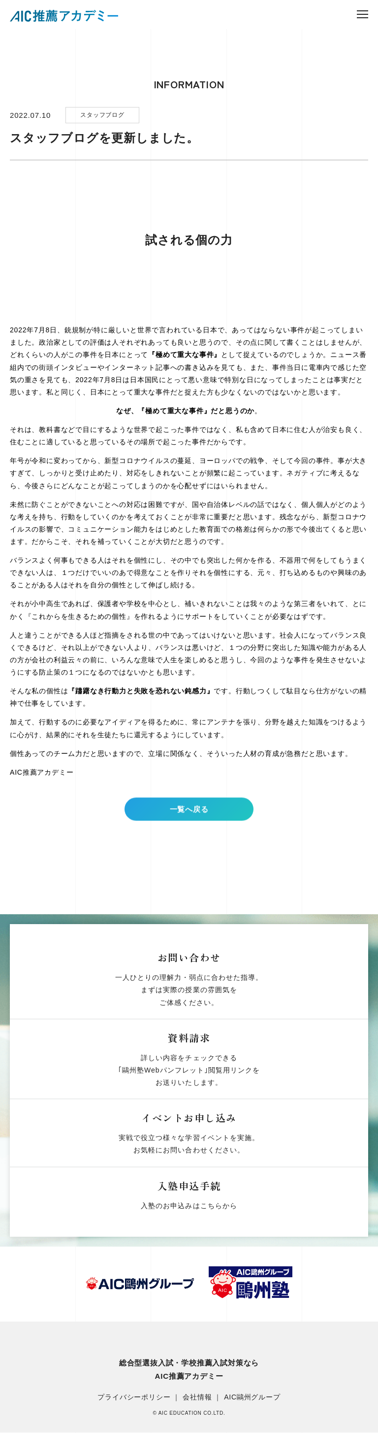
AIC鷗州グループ (252, 1398)
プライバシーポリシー (133, 1398)
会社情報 (197, 1398)
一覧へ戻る (189, 817)
